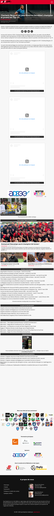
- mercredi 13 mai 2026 (22, 277)
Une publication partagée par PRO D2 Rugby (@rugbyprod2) (27, 90)
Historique (6, 485)
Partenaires (7, 489)
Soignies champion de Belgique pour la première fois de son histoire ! (17, 309)
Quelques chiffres (8, 493)
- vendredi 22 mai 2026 (18, 273)
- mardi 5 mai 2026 (13, 279)
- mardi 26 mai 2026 (15, 271)
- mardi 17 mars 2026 (21, 293)
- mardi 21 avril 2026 (20, 282)
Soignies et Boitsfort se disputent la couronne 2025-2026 (14, 311)
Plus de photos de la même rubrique (27, 217)
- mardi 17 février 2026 (17, 298)
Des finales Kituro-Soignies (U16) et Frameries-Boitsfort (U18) (15, 315)
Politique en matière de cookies (11, 491)
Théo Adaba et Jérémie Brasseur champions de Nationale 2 (18, 322)
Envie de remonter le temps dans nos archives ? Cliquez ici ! (27, 301)
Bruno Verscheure (12, 21)
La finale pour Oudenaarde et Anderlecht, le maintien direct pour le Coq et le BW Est (24, 365)
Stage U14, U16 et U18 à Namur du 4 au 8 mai (15, 331)
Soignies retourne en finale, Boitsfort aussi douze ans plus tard (16, 307)
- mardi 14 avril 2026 (26, 285)
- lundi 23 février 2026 (24, 296)
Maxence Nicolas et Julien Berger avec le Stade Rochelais (17, 328)
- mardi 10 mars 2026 (16, 295)
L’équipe (6, 487)
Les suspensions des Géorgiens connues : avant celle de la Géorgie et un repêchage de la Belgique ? (25, 363)
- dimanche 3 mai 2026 (22, 280)
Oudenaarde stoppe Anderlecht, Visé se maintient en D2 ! (14, 313)
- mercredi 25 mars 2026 (19, 291)
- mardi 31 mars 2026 (24, 289)
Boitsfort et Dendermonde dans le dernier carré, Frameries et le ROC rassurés (22, 358)
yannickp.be (36, 512)
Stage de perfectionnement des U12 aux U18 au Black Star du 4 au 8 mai (21, 330)
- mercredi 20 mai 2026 (23, 275)
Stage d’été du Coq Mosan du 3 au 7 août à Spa (15, 324)
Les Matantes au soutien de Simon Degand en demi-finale (18, 326)
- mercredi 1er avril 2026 (20, 287)
